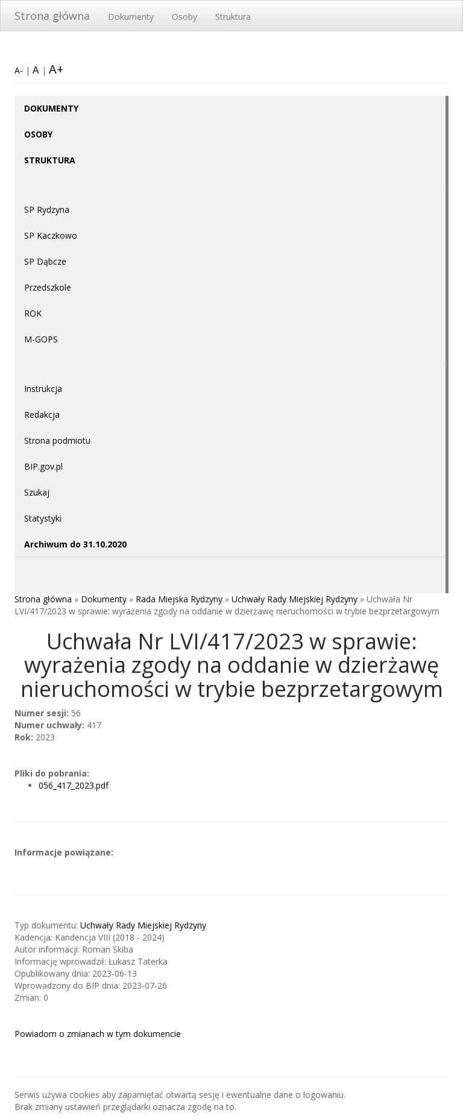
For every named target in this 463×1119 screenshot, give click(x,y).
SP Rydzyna (46, 209)
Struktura (233, 16)
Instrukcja (43, 388)
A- (18, 70)
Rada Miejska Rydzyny (179, 599)
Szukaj (36, 492)
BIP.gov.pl (43, 466)
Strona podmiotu (57, 440)
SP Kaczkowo (50, 235)
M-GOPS (41, 339)
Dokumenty (131, 16)
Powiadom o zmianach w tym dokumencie (97, 1033)
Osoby (184, 16)
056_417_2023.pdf (74, 785)
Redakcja (42, 414)
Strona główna (52, 15)
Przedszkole (47, 287)
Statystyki (42, 518)
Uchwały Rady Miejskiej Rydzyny (294, 599)
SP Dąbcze (45, 261)
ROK (33, 313)
